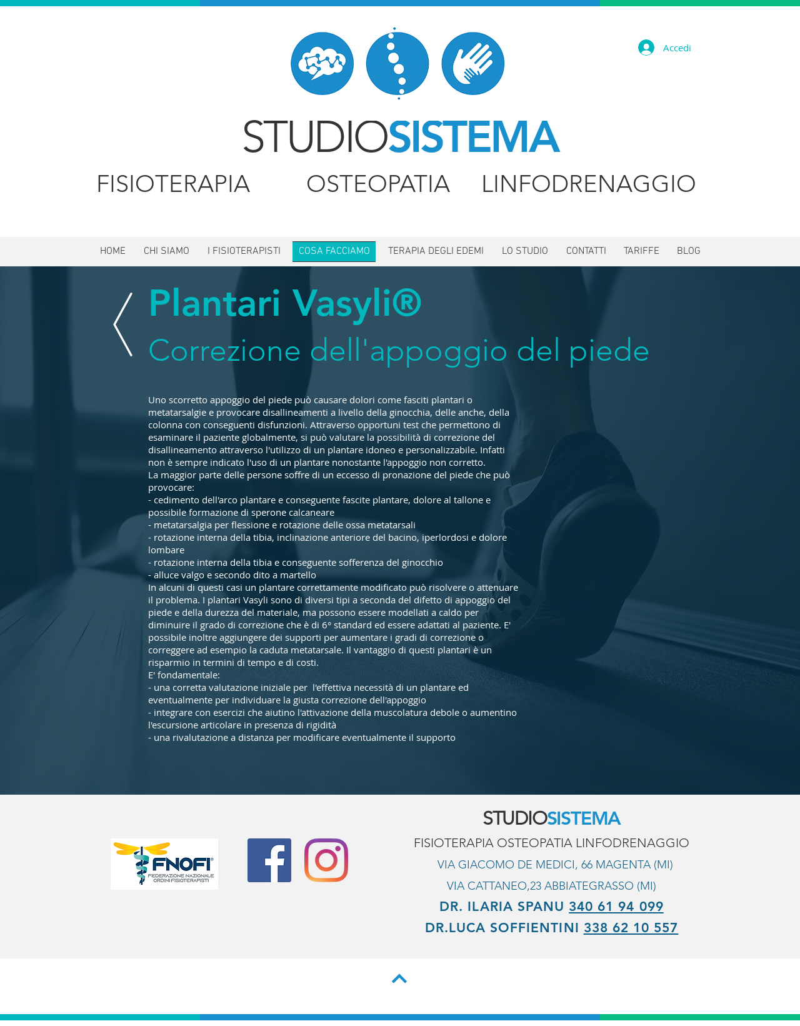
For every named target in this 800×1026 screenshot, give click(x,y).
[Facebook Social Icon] (269, 860)
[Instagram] (326, 860)
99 (656, 906)
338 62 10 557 (631, 927)
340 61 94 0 (608, 906)
